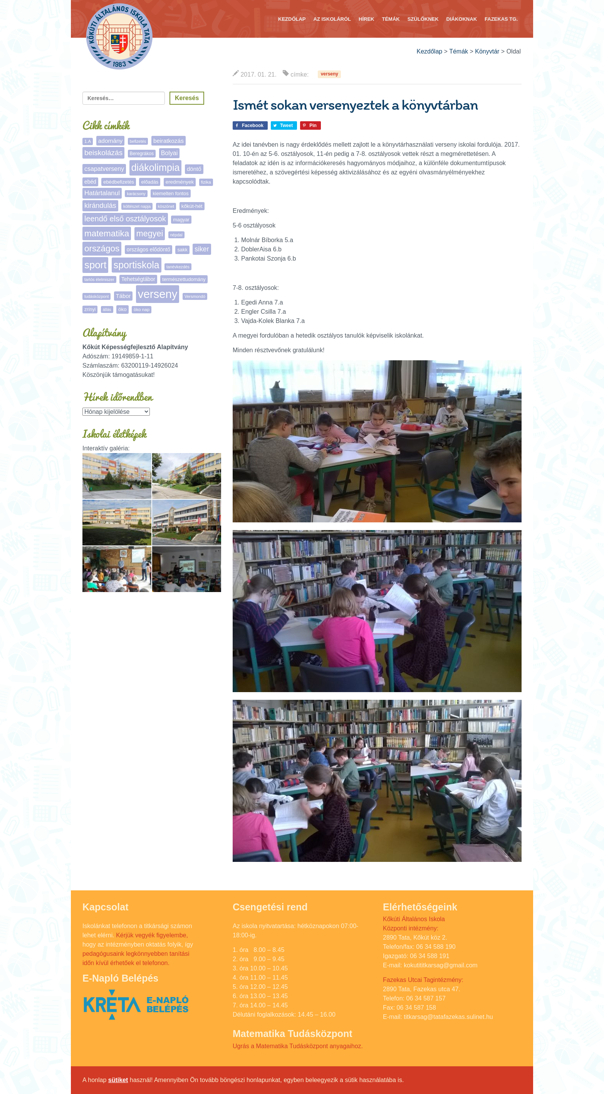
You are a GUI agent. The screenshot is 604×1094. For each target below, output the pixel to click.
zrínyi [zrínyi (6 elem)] (90, 309)
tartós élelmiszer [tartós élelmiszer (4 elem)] (99, 279)
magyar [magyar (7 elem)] (181, 219)
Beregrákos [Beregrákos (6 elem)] (142, 153)
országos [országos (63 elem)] (101, 248)
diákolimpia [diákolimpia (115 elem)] (155, 167)
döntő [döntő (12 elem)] (194, 169)
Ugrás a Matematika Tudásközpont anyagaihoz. (298, 1046)
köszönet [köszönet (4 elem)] (166, 206)
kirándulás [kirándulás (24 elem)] (100, 205)
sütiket (118, 1080)
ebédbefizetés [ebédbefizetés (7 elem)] (118, 182)
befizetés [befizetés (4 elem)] (138, 141)
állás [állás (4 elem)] (107, 309)
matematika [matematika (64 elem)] (106, 233)
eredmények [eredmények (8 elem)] (180, 182)
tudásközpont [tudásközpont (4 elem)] (96, 296)
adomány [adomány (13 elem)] (110, 140)
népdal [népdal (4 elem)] (176, 235)
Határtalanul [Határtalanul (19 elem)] (102, 193)
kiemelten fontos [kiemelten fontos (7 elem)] (170, 193)
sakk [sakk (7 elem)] (182, 250)
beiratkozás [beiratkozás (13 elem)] (168, 140)
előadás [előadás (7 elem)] (149, 182)
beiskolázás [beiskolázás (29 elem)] (103, 153)
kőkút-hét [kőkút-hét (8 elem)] (192, 206)
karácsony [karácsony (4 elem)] (136, 193)
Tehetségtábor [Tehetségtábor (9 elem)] (138, 279)
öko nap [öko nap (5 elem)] (141, 309)
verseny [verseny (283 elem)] (158, 294)
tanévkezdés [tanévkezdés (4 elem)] (178, 266)
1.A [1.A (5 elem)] (87, 141)
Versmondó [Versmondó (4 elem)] (195, 296)
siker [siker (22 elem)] (202, 249)
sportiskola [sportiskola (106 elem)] (136, 265)
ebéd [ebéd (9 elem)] (90, 182)
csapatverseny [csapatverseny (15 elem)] (104, 169)
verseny (329, 74)
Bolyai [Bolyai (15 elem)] (169, 153)
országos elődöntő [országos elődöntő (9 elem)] (148, 249)
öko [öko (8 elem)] (122, 309)
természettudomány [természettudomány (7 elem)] (183, 279)
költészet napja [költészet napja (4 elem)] (137, 206)
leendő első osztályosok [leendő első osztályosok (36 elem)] (125, 218)
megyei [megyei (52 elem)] (149, 233)
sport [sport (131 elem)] (95, 264)
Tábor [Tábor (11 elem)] (123, 296)
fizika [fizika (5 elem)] (206, 182)
